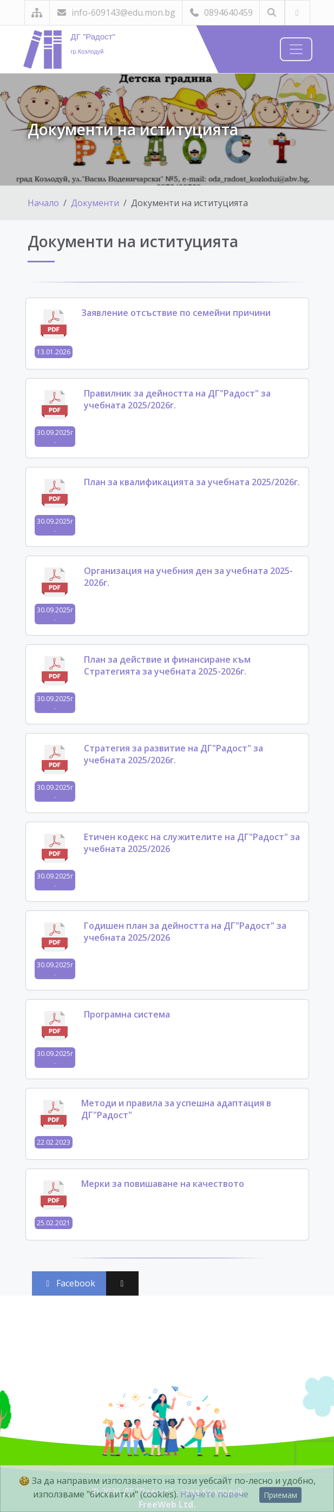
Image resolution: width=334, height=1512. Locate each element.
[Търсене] (272, 13)
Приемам (280, 1495)
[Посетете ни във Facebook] (297, 13)
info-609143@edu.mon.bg (115, 12)
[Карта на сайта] (37, 13)
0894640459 (221, 12)
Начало (43, 203)
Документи (95, 203)
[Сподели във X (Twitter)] (122, 1283)
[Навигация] (296, 49)
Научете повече (214, 1494)
